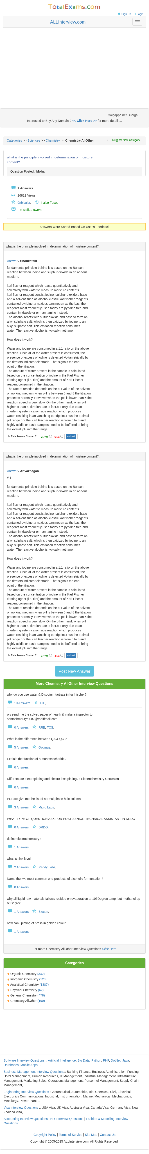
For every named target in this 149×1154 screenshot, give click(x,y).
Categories (14, 140)
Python (96, 1060)
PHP (106, 1060)
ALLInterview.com (68, 22)
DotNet (116, 1060)
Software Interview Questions (24, 1060)
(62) (41, 990)
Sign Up (124, 14)
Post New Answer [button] (74, 671)
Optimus (44, 747)
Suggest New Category (126, 140)
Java (125, 1060)
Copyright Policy (45, 1134)
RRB (41, 727)
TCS (50, 727)
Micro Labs (46, 807)
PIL (42, 703)
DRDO (43, 827)
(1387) (44, 984)
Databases (11, 1065)
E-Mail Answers (30, 210)
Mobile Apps (29, 1065)
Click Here (109, 949)
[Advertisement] (74, 63)
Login (137, 14)
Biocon (43, 911)
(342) (41, 974)
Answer (12, 261)
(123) (43, 979)
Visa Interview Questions (21, 1107)
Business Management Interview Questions (34, 1071)
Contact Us (107, 1134)
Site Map (91, 1134)
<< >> (84, 121)
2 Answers (18, 867)
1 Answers (18, 847)
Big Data (83, 1060)
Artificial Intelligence (62, 1060)
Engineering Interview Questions (26, 1092)
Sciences (33, 140)
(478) (41, 995)
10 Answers (18, 703)
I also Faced (46, 202)
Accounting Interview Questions (26, 1119)
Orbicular (24, 202)
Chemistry (53, 140)
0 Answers (18, 727)
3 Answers (18, 807)
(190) (41, 1001)
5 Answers (18, 747)
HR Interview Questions (67, 1119)
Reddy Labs (46, 867)
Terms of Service (70, 1134)
